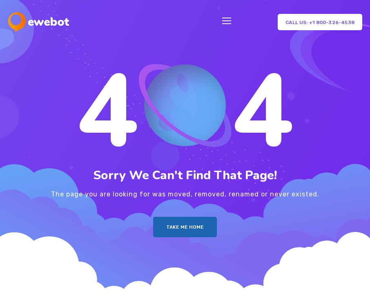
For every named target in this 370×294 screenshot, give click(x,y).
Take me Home (185, 227)
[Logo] (38, 22)
